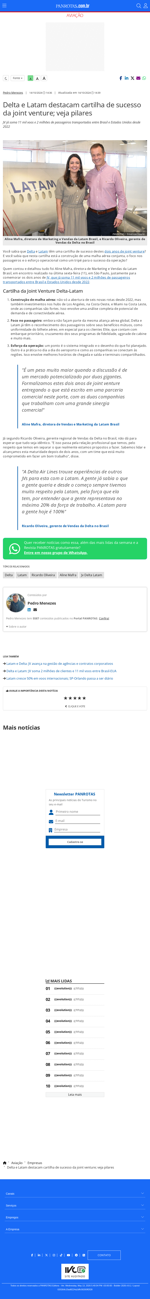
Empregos (12, 1217)
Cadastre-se (75, 842)
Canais (10, 1193)
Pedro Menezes (13, 92)
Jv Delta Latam (91, 575)
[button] (121, 78)
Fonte (17, 78)
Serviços (11, 1205)
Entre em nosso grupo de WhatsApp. (56, 552)
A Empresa (12, 1229)
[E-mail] (35, 609)
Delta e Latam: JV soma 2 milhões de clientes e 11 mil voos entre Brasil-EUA (59, 671)
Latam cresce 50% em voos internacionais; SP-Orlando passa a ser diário (58, 678)
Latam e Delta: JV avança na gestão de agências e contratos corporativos (58, 663)
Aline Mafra (68, 575)
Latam (43, 251)
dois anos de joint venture (124, 251)
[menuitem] (75, 1192)
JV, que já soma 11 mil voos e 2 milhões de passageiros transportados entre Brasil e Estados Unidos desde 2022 (66, 279)
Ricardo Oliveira (43, 575)
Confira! (104, 618)
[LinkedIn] (29, 609)
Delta (31, 251)
